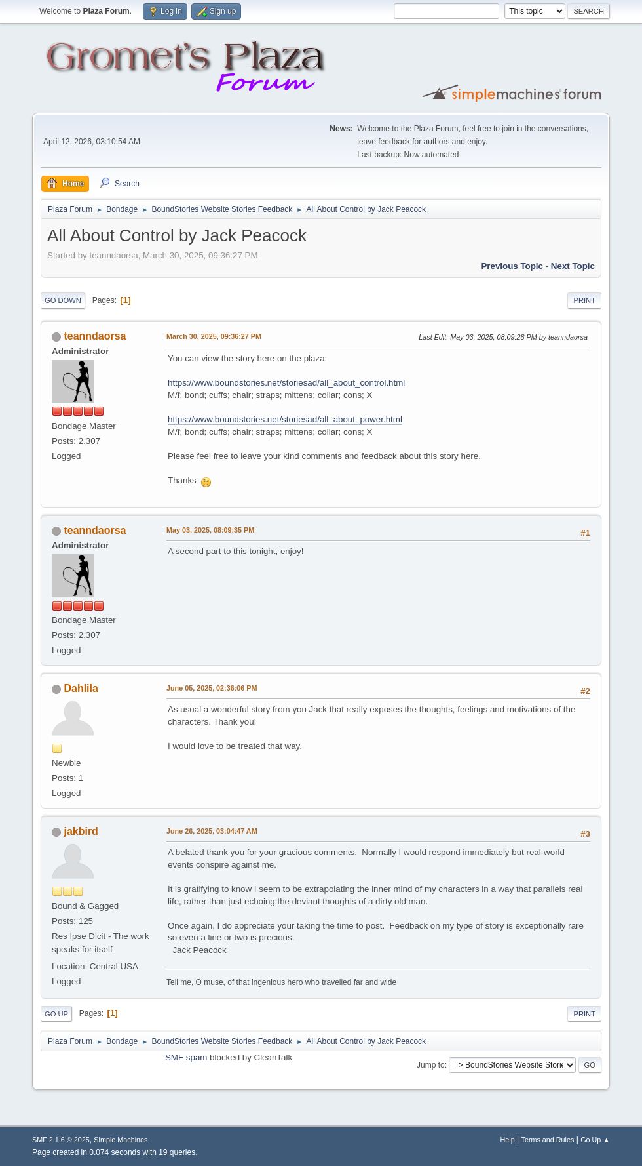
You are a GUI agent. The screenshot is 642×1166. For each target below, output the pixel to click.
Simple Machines (120, 1140)
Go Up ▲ (595, 1140)
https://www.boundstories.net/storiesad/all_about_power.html (285, 419)
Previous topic (512, 266)
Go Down (63, 300)
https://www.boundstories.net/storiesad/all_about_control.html (286, 383)
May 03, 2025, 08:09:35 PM (210, 530)
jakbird (81, 831)
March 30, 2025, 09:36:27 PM (213, 336)
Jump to (431, 1065)
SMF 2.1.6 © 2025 (61, 1140)
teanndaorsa (95, 336)
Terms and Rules (548, 1140)
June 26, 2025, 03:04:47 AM (211, 831)
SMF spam (186, 1057)
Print (584, 300)
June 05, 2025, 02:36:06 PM (211, 688)
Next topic (573, 266)
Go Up (56, 1014)
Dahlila (81, 688)
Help (507, 1140)
